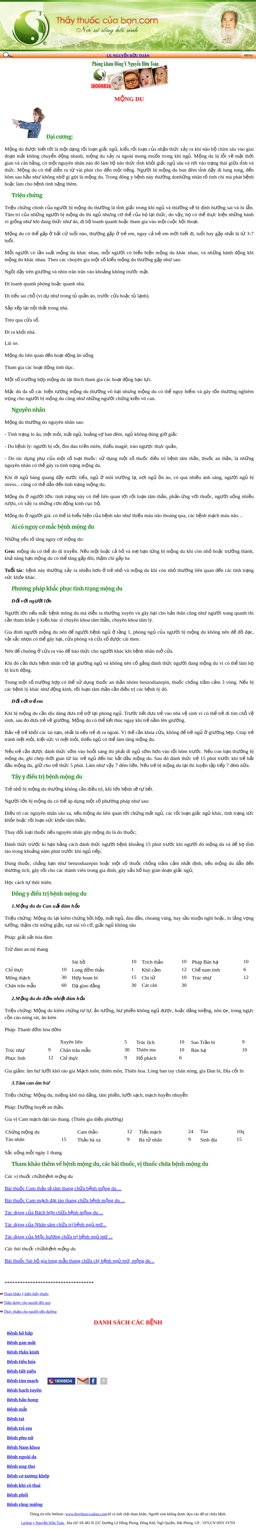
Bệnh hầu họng (22, 1399)
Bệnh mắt (17, 1409)
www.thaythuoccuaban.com (86, 1514)
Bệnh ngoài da (21, 1457)
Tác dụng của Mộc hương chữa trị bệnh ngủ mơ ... (59, 1236)
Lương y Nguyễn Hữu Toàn (43, 1523)
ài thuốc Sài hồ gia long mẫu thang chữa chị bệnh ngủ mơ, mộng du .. (81, 1261)
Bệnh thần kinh (23, 1352)
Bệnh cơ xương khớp (28, 1476)
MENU (248, 55)
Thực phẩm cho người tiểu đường (30, 1312)
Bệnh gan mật (21, 1342)
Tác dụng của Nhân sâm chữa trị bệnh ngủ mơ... (56, 1224)
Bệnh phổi (17, 1495)
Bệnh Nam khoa (23, 1447)
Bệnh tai (15, 1418)
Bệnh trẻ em (19, 1428)
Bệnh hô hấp (20, 1333)
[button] (93, 1381)
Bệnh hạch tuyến (24, 1390)
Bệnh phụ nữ (20, 1438)
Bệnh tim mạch (22, 1380)
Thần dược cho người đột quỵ (27, 1303)
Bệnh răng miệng (25, 1504)
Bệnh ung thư (21, 1466)
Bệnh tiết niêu (21, 1371)
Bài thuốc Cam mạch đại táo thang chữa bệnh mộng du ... (65, 1200)
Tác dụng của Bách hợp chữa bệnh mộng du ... (54, 1212)
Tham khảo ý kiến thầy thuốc (26, 1294)
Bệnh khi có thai (24, 1485)
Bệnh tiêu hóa (21, 1361)
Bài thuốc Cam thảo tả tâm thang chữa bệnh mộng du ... (63, 1188)
